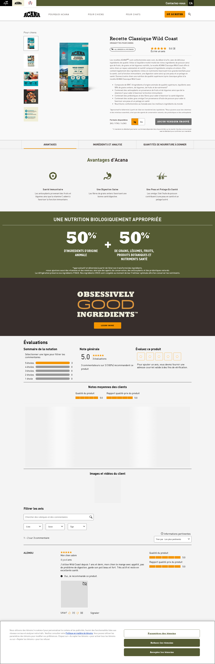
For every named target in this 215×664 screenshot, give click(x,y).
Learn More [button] (107, 324)
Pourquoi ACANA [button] (58, 12)
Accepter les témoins (162, 652)
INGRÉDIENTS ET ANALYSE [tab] (107, 142)
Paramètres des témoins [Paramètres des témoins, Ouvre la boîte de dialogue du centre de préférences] (162, 633)
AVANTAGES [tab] (50, 142)
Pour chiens (30, 30)
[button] (173, 120)
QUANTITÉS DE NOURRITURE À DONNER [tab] (164, 142)
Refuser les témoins (162, 642)
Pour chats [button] (133, 12)
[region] (107, 642)
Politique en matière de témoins (79, 633)
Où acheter (175, 12)
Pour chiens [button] (96, 12)
